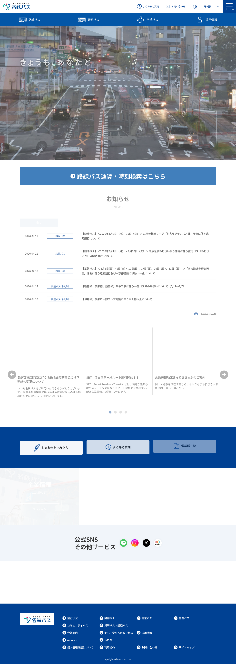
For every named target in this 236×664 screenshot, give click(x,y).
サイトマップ (184, 647)
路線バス (107, 618)
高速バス (144, 618)
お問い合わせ (147, 647)
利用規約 (107, 647)
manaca (69, 640)
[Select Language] (205, 7)
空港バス (181, 618)
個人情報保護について (77, 647)
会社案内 (70, 633)
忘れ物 (105, 640)
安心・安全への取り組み (116, 633)
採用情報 (144, 633)
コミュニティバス (75, 625)
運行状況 (70, 618)
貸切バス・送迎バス (113, 625)
